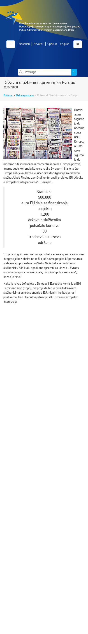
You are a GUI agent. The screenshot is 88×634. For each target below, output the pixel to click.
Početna (7, 95)
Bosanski (24, 44)
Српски (52, 44)
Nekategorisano (25, 95)
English (64, 44)
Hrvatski (39, 44)
